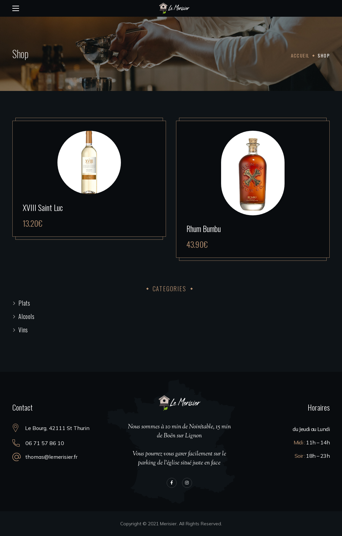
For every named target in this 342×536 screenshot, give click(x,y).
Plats (24, 303)
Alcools (26, 316)
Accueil (300, 55)
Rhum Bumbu (203, 228)
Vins (23, 330)
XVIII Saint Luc (43, 207)
